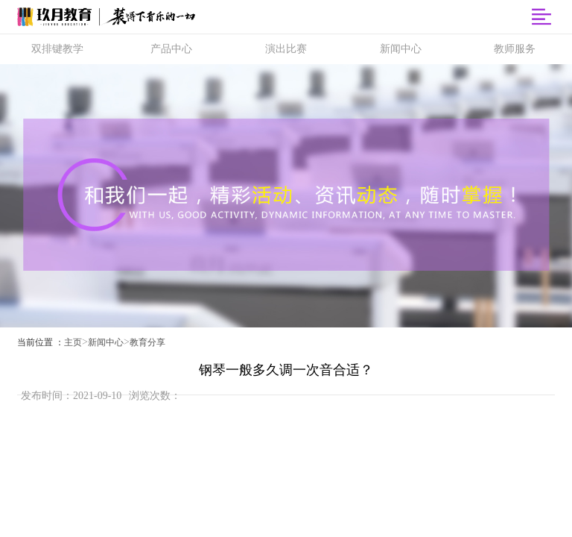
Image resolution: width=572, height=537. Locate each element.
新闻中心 (106, 342)
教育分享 (147, 342)
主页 (73, 342)
